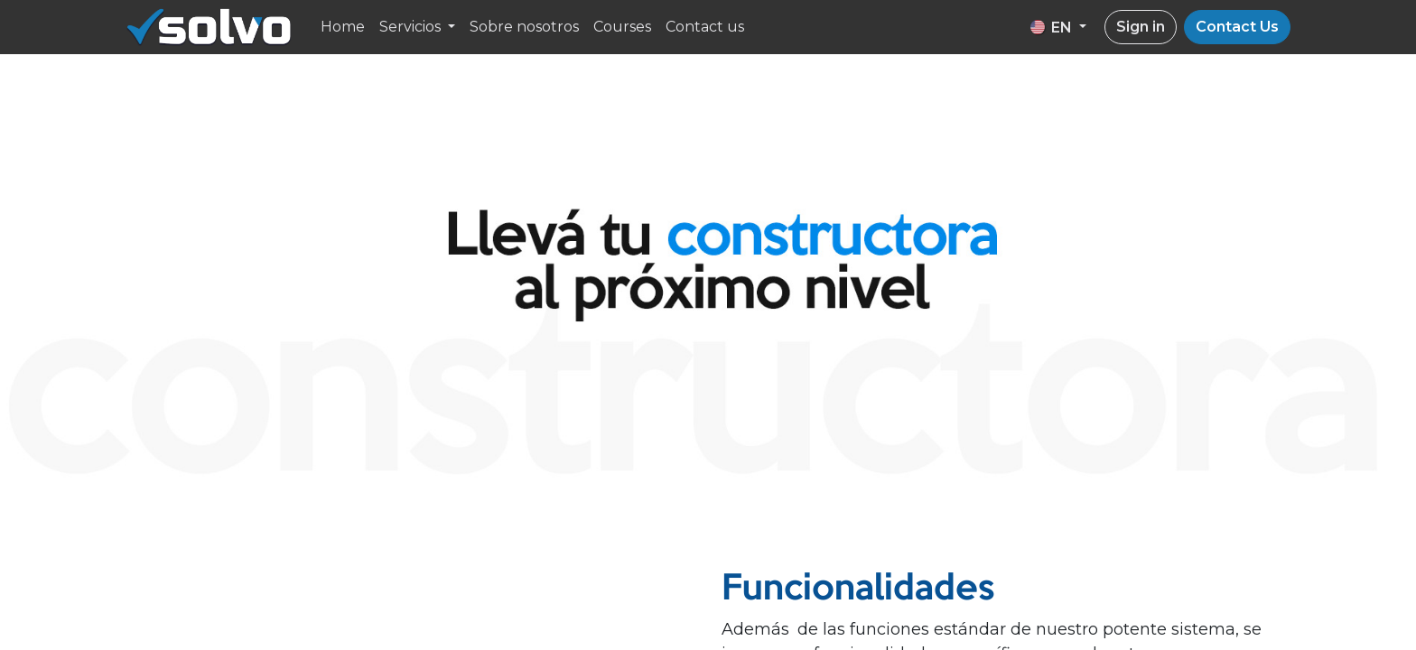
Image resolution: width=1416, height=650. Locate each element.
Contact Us (1237, 26)
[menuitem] (342, 27)
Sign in (1140, 26)
